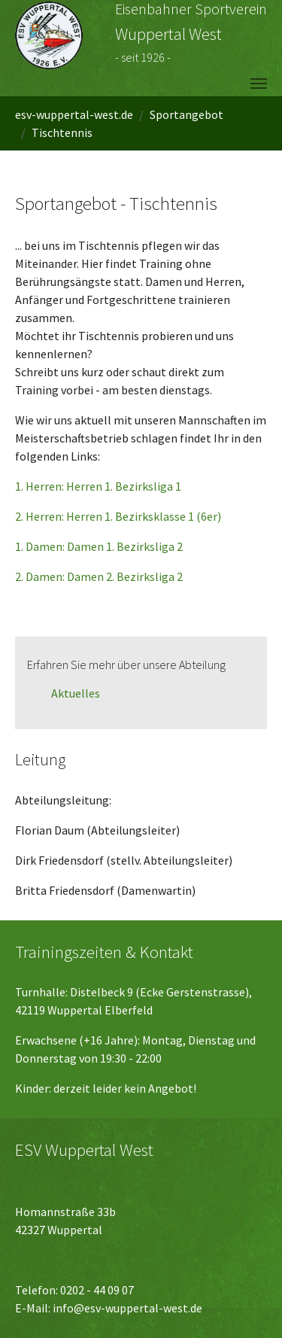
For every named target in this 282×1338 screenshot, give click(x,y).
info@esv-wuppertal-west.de (127, 1307)
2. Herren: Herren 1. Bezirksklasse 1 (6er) (118, 516)
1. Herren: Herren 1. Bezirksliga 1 (98, 486)
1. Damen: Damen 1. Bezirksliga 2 (99, 546)
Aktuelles (75, 693)
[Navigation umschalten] (258, 83)
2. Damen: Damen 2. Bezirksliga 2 (99, 576)
